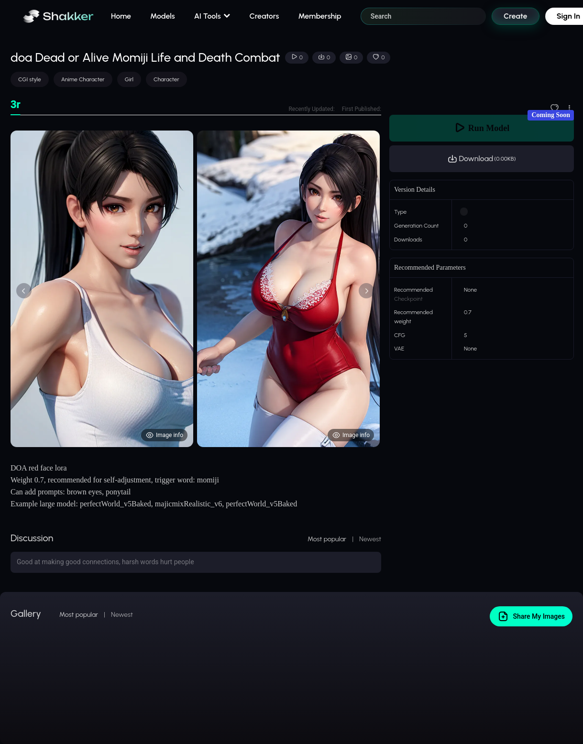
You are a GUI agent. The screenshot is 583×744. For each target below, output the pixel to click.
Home (121, 16)
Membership (319, 16)
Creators (264, 16)
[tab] (16, 105)
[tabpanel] (196, 289)
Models (162, 16)
